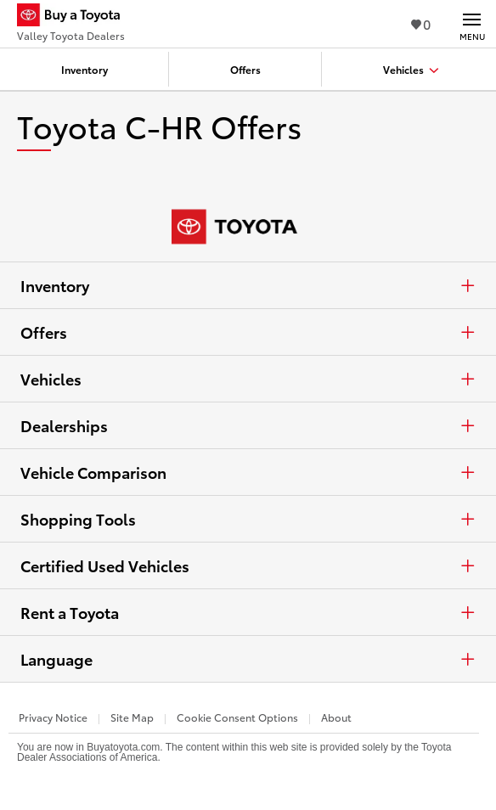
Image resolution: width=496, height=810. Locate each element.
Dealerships (248, 425)
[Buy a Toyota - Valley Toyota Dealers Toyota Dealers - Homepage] (75, 17)
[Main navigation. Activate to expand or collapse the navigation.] (472, 24)
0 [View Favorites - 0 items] (421, 23)
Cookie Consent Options (237, 717)
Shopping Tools (248, 519)
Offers (248, 332)
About (336, 717)
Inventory (248, 285)
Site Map (132, 717)
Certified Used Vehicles (248, 565)
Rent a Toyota (248, 612)
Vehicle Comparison (248, 472)
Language (248, 659)
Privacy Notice (53, 717)
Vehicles (248, 379)
